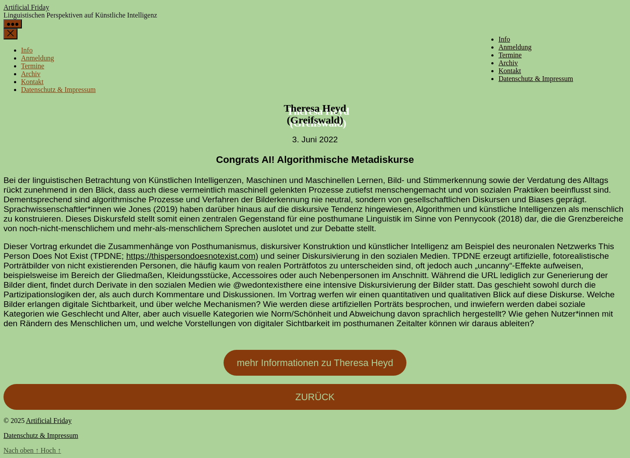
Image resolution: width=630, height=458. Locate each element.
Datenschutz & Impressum (535, 78)
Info (504, 39)
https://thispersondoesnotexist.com (190, 256)
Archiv (508, 63)
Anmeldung (515, 47)
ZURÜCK (315, 396)
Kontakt (509, 70)
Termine (510, 55)
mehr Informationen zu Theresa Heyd (315, 362)
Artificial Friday (26, 7)
